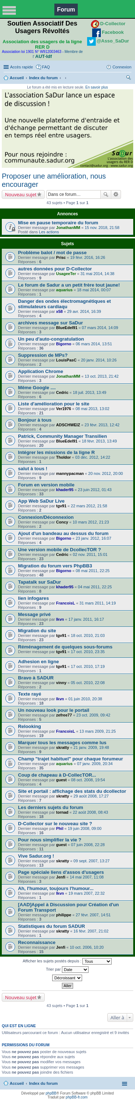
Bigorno (63, 344)
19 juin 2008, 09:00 (85, 828)
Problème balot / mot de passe (52, 252)
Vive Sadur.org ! (36, 856)
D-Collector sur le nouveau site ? (55, 823)
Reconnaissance (36, 942)
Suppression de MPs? (43, 355)
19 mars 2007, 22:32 (86, 893)
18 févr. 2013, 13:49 (99, 441)
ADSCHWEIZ (68, 425)
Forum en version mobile (46, 484)
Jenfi (61, 877)
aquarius (64, 290)
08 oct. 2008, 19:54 (88, 780)
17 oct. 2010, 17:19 (88, 666)
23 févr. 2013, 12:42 (102, 425)
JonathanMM (68, 227)
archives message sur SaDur (50, 322)
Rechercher (105, 194)
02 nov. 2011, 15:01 (90, 554)
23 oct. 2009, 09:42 (93, 715)
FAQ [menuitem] (46, 67)
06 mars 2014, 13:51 (94, 344)
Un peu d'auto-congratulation (51, 339)
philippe (63, 915)
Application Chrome (40, 371)
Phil (59, 828)
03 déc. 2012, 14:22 (92, 457)
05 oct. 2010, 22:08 (88, 682)
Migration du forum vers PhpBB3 (55, 566)
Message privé (34, 614)
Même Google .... (37, 387)
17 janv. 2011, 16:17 (86, 619)
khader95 (64, 489)
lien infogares (33, 598)
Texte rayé (29, 694)
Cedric (62, 392)
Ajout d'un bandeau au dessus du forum (63, 533)
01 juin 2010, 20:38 (85, 699)
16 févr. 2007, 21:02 (90, 931)
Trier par (67, 969)
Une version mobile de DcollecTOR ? (59, 549)
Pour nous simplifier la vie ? (49, 839)
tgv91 (61, 506)
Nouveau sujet (20, 194)
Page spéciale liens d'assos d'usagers (61, 872)
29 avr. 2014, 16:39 (84, 311)
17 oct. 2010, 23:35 (88, 652)
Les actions (49, 232)
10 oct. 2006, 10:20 (87, 947)
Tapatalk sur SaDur (39, 582)
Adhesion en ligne (38, 661)
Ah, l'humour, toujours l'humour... (56, 888)
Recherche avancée (116, 194)
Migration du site (37, 630)
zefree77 (64, 715)
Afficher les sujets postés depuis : (67, 961)
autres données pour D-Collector (55, 268)
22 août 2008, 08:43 (90, 812)
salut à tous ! (32, 468)
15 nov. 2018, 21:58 (102, 227)
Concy (62, 522)
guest (61, 780)
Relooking (29, 726)
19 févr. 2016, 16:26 (87, 257)
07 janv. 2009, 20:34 (95, 763)
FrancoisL (65, 603)
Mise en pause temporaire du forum (58, 222)
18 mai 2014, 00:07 (94, 290)
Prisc (61, 257)
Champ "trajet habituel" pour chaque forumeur (70, 758)
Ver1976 (63, 408)
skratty (62, 747)
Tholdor (63, 457)
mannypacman (70, 473)
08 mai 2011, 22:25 (92, 571)
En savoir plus (96, 87)
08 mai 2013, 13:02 (92, 408)
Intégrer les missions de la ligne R (56, 452)
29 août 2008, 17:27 (91, 796)
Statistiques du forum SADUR (51, 926)
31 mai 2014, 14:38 (97, 273)
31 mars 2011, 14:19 (98, 603)
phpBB (51, 1093)
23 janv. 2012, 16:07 (93, 538)
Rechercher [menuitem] (128, 78)
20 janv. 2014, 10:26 (99, 360)
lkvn (60, 619)
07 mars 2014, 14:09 (100, 327)
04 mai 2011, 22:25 (95, 587)
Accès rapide (21, 67)
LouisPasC (66, 360)
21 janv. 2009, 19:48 (91, 747)
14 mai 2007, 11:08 (87, 877)
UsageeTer (66, 273)
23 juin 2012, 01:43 (95, 489)
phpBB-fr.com (77, 1097)
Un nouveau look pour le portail (53, 710)
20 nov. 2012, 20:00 (105, 473)
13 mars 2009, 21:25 (98, 731)
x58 (59, 311)
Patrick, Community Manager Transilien (62, 436)
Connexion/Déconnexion (46, 517)
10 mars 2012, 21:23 (91, 522)
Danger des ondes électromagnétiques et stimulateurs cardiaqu (64, 303)
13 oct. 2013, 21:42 (101, 376)
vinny (61, 682)
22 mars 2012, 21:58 (89, 506)
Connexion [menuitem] (121, 67)
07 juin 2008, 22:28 (88, 844)
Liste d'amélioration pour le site (53, 403)
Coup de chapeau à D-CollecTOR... (57, 775)
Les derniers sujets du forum (50, 807)
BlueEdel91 (66, 327)
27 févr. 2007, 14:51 (93, 915)
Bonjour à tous (34, 420)
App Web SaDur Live (41, 501)
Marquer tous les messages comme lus (62, 742)
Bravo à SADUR (36, 677)
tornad (62, 812)
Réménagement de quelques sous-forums (65, 647)
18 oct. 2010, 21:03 (88, 635)
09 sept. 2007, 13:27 (91, 861)
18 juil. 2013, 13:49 (89, 392)
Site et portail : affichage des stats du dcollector (72, 791)
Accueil (17, 78)
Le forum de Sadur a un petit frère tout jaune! (69, 285)
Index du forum (43, 78)
